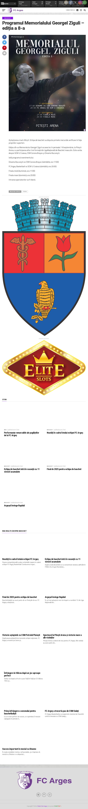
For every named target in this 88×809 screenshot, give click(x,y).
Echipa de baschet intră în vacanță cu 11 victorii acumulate (22, 470)
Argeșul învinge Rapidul (14, 505)
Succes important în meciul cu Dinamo (19, 749)
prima (25, 191)
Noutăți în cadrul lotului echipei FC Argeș (65, 432)
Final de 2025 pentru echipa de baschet (64, 469)
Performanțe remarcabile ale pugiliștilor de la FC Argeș (21, 434)
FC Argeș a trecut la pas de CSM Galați (62, 711)
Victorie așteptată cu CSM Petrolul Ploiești (21, 635)
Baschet (50, 430)
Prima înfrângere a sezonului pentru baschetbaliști (20, 712)
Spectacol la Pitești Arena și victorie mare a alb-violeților (62, 636)
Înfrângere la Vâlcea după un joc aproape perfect (22, 674)
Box (5, 430)
